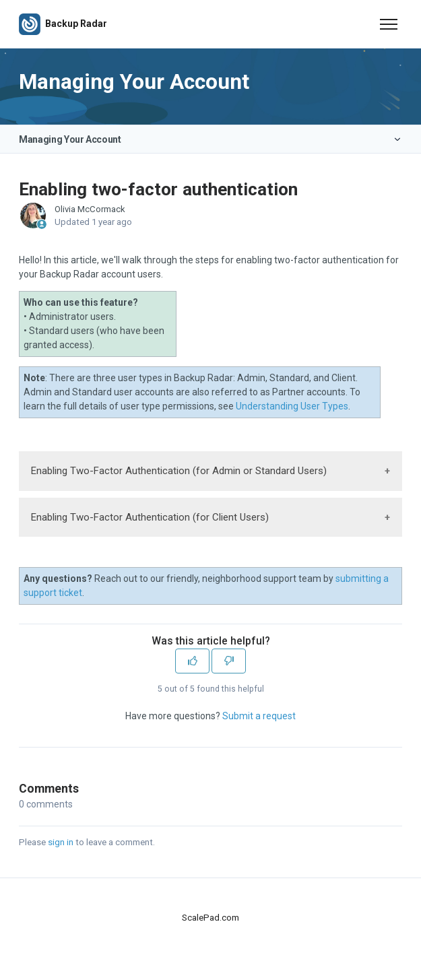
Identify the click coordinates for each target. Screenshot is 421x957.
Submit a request (259, 716)
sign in (60, 842)
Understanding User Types (292, 406)
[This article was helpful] (192, 661)
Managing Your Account (70, 139)
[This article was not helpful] (229, 661)
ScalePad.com (210, 918)
